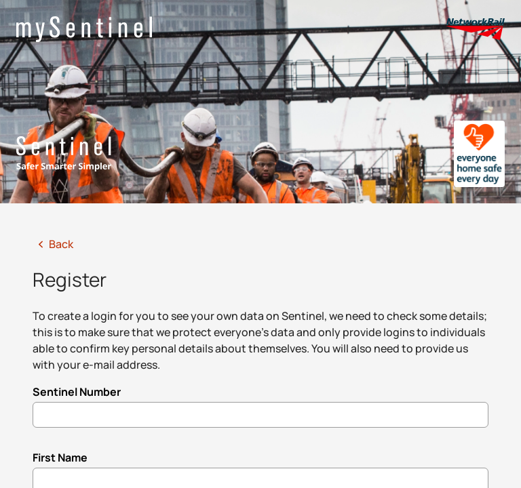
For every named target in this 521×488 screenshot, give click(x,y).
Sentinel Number (77, 391)
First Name (60, 457)
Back (53, 244)
